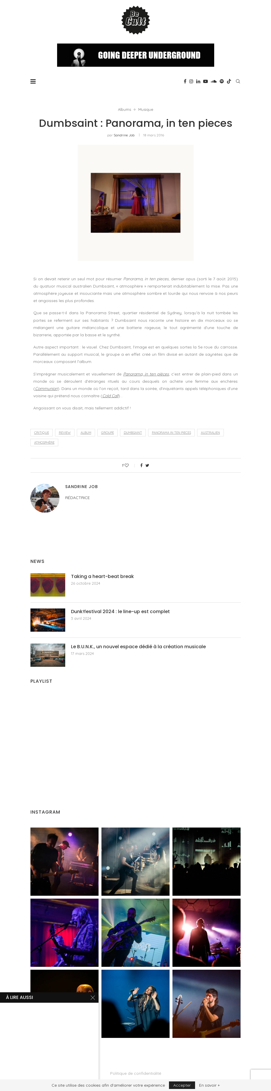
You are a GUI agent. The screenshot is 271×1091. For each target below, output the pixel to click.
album (86, 433)
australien (210, 433)
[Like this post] (131, 465)
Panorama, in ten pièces (146, 374)
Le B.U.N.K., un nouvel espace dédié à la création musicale (138, 647)
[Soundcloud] (214, 81)
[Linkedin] (198, 81)
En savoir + (209, 1085)
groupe (107, 433)
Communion (46, 388)
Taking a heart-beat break (102, 576)
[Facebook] (185, 81)
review (65, 433)
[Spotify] (222, 81)
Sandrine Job (124, 135)
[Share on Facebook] (141, 465)
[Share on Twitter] (147, 465)
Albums (124, 109)
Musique (145, 109)
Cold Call (110, 395)
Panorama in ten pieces (171, 433)
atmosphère (44, 442)
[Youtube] (205, 81)
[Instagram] (191, 81)
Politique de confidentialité (135, 1073)
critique (41, 433)
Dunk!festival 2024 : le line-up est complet (120, 611)
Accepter (182, 1085)
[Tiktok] (229, 81)
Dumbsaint (133, 433)
